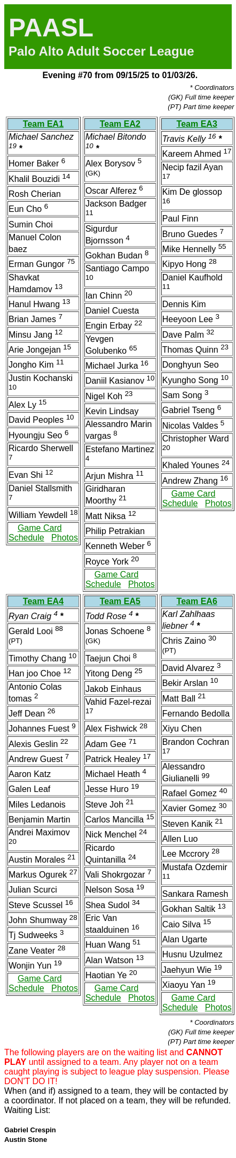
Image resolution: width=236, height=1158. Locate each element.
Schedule (26, 537)
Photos (64, 537)
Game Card (40, 527)
